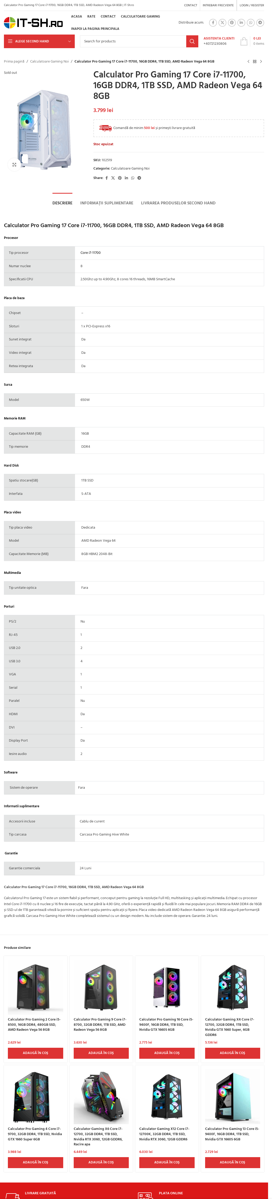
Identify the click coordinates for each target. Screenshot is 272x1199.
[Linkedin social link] (241, 23)
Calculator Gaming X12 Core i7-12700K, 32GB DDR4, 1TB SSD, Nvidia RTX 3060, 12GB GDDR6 (164, 1134)
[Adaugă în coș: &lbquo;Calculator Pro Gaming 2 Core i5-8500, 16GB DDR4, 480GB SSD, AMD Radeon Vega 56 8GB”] (35, 1053)
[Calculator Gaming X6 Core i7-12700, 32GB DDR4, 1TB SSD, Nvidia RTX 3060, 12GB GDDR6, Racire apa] (101, 1096)
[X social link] (222, 23)
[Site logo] (33, 23)
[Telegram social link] (260, 23)
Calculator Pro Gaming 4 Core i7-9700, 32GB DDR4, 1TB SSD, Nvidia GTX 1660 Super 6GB (35, 1134)
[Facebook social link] (213, 23)
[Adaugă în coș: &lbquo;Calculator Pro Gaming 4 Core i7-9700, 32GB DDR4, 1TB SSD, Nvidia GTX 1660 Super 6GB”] (35, 1162)
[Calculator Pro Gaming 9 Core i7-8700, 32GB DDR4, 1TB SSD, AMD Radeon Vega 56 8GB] (101, 987)
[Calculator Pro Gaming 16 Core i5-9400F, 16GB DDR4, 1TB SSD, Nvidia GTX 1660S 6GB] (167, 987)
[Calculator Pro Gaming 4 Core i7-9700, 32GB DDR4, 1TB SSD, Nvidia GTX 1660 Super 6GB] (35, 1096)
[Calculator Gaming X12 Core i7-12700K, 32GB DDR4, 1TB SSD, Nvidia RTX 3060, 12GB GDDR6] (167, 1096)
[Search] (139, 41)
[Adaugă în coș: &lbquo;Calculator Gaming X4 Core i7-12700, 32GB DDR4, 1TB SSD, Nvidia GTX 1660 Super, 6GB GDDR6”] (232, 1053)
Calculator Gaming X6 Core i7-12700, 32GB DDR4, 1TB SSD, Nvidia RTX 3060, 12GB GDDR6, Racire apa (98, 1136)
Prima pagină (14, 62)
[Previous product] (248, 62)
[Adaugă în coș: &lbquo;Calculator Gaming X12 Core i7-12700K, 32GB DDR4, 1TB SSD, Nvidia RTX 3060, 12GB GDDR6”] (167, 1162)
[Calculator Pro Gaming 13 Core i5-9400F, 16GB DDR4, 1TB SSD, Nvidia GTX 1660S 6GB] (232, 1096)
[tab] (62, 203)
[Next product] (261, 62)
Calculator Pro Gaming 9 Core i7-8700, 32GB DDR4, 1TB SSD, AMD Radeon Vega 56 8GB (100, 1025)
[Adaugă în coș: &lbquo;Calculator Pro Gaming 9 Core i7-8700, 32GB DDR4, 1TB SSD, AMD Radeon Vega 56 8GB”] (101, 1053)
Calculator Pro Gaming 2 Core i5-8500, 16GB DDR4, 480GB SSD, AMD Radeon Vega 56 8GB (34, 1025)
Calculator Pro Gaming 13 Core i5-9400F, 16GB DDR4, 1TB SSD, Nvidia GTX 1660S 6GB (232, 1134)
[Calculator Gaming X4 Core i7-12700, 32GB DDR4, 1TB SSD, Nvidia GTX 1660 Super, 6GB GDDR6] (232, 987)
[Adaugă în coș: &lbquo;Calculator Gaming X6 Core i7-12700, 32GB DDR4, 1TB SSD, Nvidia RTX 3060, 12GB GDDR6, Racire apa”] (101, 1162)
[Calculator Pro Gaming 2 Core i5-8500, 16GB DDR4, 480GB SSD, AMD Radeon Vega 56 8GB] (35, 987)
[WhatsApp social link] (251, 23)
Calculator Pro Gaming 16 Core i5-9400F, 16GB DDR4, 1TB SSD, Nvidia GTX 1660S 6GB (166, 1025)
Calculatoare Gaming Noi (49, 62)
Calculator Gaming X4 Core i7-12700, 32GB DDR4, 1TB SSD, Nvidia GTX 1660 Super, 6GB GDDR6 (229, 1027)
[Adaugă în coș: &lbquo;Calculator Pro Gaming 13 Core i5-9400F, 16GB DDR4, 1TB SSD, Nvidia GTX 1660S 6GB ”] (232, 1162)
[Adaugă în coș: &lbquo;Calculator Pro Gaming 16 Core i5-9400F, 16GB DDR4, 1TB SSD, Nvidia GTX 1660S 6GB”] (167, 1053)
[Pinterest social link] (232, 23)
